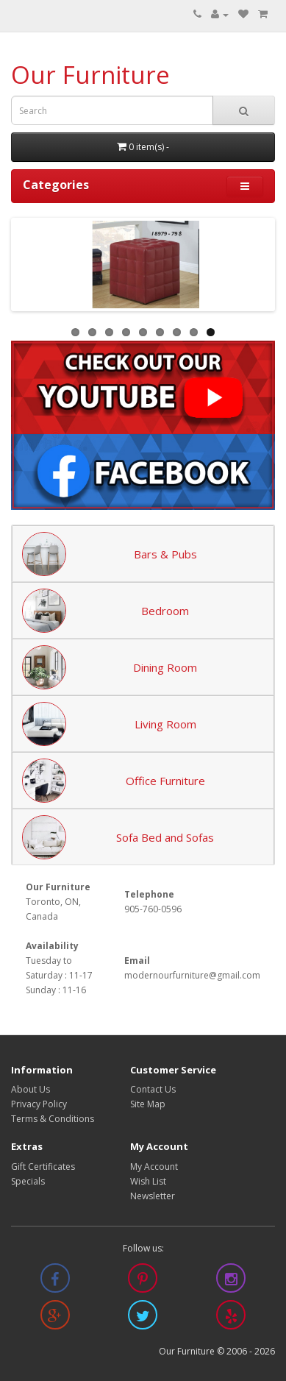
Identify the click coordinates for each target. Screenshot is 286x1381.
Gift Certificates (43, 1166)
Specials (28, 1181)
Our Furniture (90, 74)
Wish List (148, 1181)
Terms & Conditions (52, 1118)
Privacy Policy (39, 1104)
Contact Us (153, 1089)
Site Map (147, 1104)
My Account (154, 1166)
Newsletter (152, 1196)
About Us (30, 1089)
